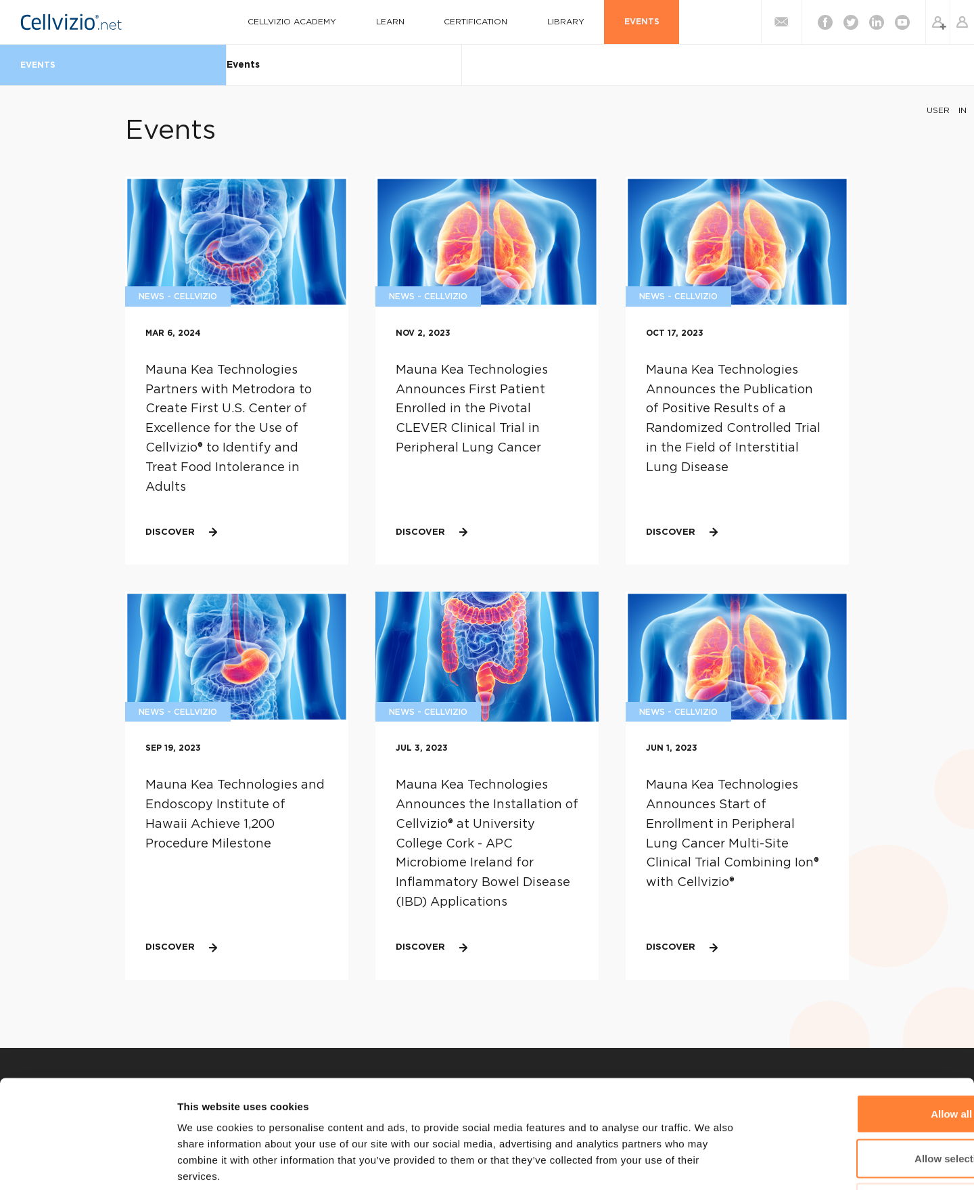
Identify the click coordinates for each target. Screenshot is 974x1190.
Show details (709, 1163)
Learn (395, 22)
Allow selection (861, 1057)
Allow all (861, 1012)
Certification (469, 22)
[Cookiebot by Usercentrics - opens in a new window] (87, 1163)
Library (546, 22)
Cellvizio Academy (310, 22)
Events (609, 22)
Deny (861, 1101)
